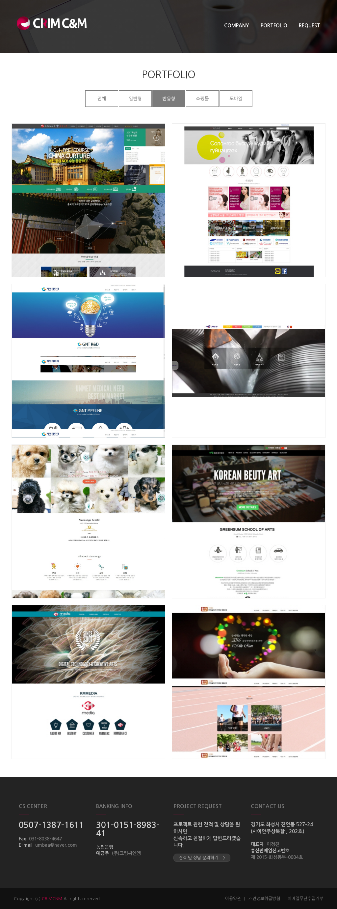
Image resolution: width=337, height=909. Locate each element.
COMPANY (236, 25)
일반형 (135, 98)
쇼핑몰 (202, 98)
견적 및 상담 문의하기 (202, 858)
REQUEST (309, 25)
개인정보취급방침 (264, 898)
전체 (101, 98)
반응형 (168, 98)
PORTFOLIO (274, 25)
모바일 (235, 98)
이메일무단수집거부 (305, 898)
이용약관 (233, 898)
